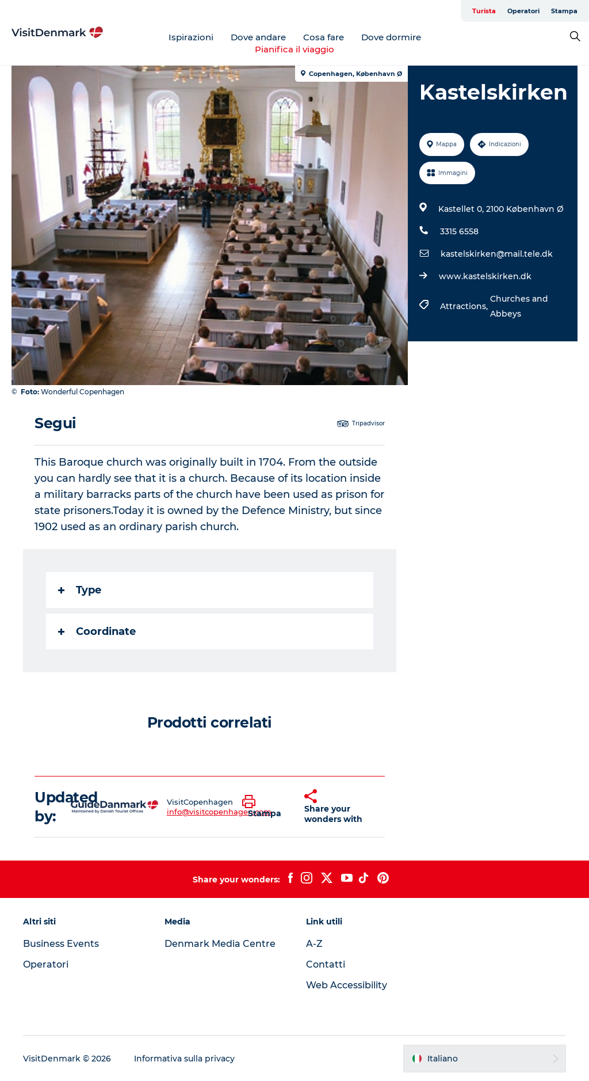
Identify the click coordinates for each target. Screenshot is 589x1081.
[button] (264, 807)
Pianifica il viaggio (294, 49)
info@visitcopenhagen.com (219, 811)
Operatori (523, 11)
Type (79, 590)
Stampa (564, 11)
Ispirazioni (191, 37)
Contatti (325, 964)
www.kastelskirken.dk (485, 276)
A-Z (314, 943)
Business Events (61, 943)
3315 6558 (459, 231)
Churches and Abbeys (519, 306)
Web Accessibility (346, 985)
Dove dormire (391, 37)
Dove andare (258, 37)
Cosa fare (323, 37)
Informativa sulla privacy (184, 1058)
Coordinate (97, 631)
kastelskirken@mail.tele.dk (497, 254)
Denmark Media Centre (220, 943)
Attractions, (465, 306)
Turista (484, 11)
